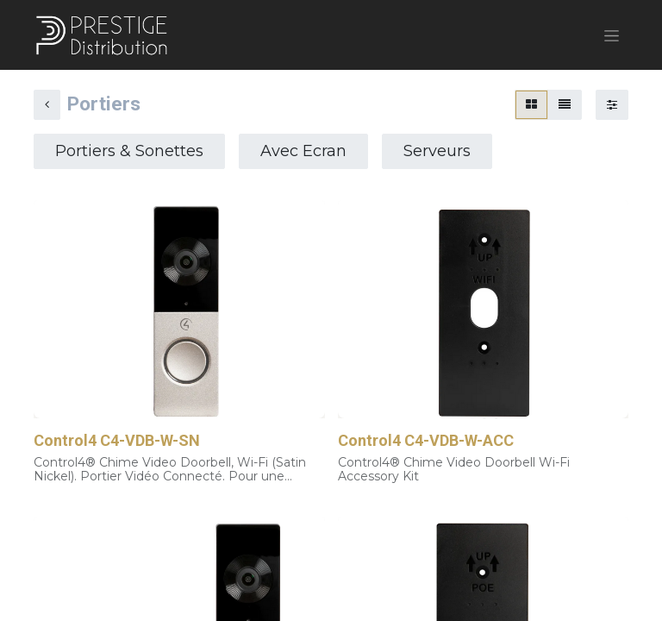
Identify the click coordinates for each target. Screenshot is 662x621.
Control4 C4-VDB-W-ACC (426, 441)
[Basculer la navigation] (611, 35)
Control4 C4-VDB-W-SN (117, 441)
